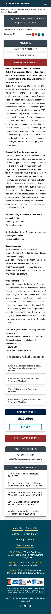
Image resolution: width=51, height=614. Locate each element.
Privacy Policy (30, 534)
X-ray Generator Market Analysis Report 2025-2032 (23, 10)
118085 (36, 29)
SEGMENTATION (25, 55)
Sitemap (20, 539)
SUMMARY (25, 43)
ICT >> (13, 9)
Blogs (31, 539)
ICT (14, 34)
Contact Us (31, 528)
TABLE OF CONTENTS (25, 49)
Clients (15, 534)
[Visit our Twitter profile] (25, 606)
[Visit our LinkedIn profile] (30, 606)
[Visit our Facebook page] (20, 606)
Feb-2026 (19, 29)
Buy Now (25, 427)
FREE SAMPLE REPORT (25, 62)
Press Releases (25, 545)
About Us (17, 528)
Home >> (5, 9)
